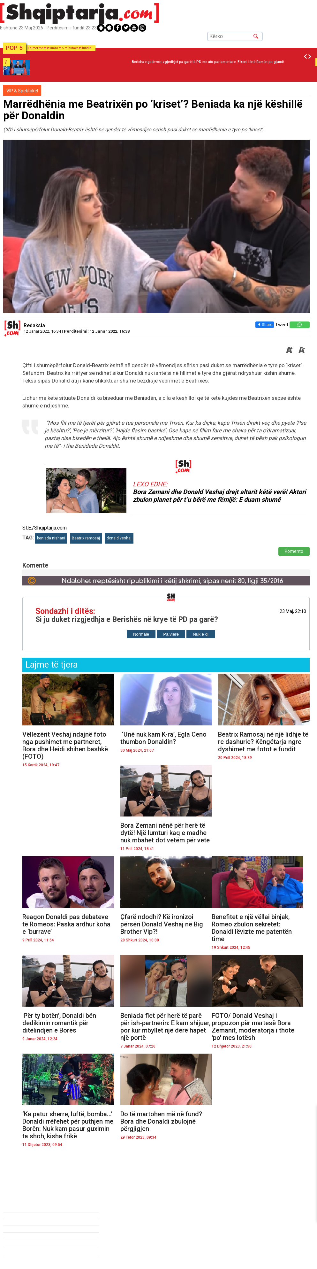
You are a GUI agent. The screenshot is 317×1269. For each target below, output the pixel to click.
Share (263, 324)
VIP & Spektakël (22, 90)
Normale (141, 634)
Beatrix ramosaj (86, 538)
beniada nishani (51, 538)
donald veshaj (119, 538)
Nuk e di (200, 634)
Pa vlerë (171, 634)
